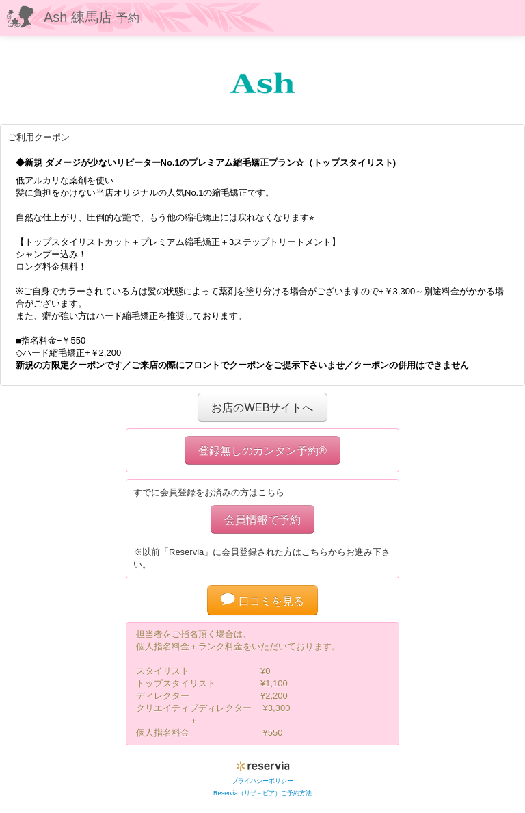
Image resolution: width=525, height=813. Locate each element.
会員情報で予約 (262, 519)
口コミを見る (262, 601)
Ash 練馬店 (91, 17)
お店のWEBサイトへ (262, 407)
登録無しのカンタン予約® (262, 450)
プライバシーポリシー (262, 780)
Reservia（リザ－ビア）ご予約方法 (262, 793)
